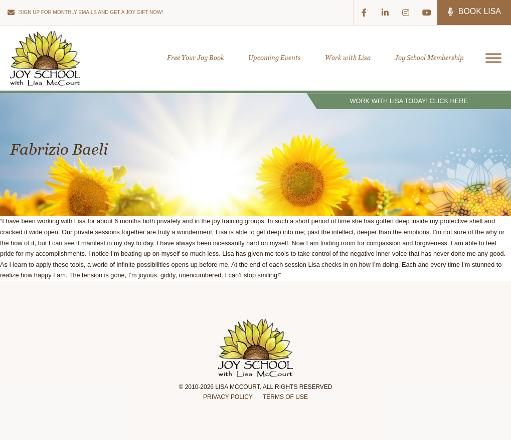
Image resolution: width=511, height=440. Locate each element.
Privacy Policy (228, 396)
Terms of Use (285, 396)
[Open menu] (489, 58)
